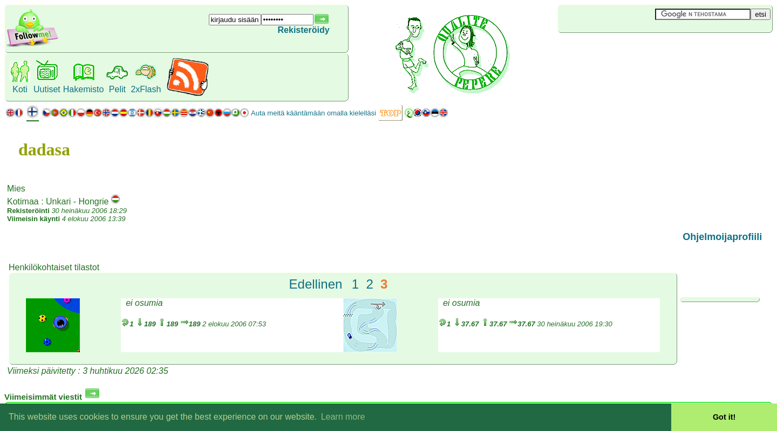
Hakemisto (83, 89)
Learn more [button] (343, 416)
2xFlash (146, 89)
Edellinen (316, 284)
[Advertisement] (622, 51)
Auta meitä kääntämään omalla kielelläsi (313, 113)
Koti (20, 89)
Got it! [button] (724, 417)
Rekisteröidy (304, 30)
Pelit (117, 89)
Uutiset (46, 89)
